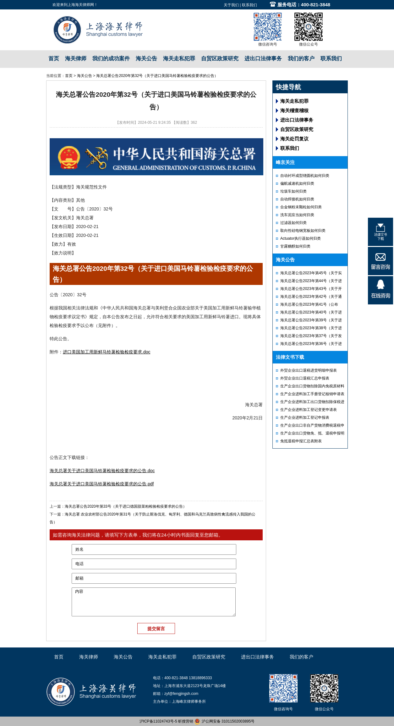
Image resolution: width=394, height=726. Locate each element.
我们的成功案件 (111, 59)
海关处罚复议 (294, 138)
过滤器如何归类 (293, 223)
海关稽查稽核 (294, 110)
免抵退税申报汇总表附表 (301, 441)
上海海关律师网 (81, 5)
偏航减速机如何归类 (297, 183)
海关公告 (146, 59)
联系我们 (249, 5)
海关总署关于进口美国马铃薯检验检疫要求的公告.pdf (102, 483)
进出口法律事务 (263, 59)
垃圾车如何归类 (293, 191)
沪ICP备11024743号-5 (158, 721)
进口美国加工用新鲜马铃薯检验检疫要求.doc (106, 351)
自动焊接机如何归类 (297, 199)
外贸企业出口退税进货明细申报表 (308, 370)
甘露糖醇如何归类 (295, 246)
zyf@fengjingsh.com (181, 693)
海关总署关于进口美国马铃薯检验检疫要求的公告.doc (102, 470)
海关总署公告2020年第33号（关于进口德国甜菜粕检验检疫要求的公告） (126, 506)
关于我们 (231, 5)
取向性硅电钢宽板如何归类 (303, 230)
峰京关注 (285, 162)
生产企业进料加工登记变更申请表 (308, 409)
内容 (154, 601)
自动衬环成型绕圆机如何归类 (304, 175)
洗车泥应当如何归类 (297, 215)
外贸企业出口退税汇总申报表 (304, 378)
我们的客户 (301, 59)
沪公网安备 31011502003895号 (224, 721)
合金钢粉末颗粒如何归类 (301, 207)
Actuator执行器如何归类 (300, 238)
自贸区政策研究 (219, 59)
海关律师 (75, 59)
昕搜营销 (185, 721)
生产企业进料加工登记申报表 (304, 417)
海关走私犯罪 (179, 59)
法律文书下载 (290, 357)
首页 (53, 59)
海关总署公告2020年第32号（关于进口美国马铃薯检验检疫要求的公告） (157, 76)
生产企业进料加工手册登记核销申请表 (312, 394)
